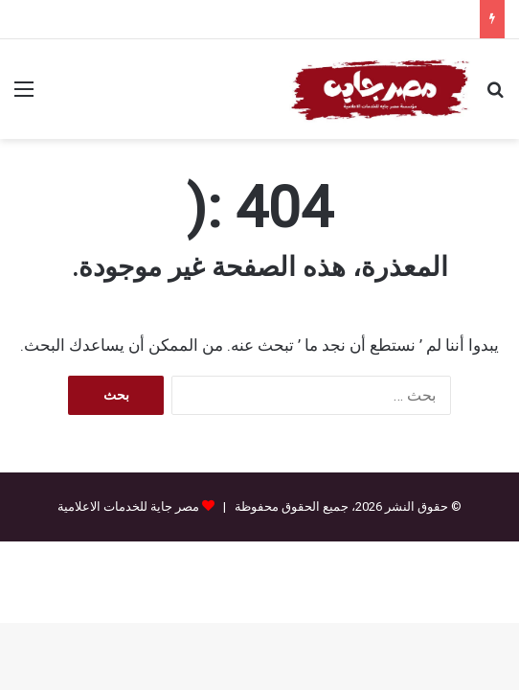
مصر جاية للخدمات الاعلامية (128, 506)
